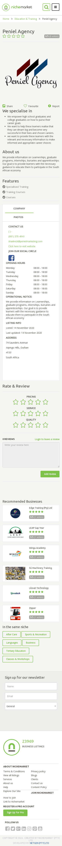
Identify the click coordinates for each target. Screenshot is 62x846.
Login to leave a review (47, 439)
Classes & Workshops (17, 659)
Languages (12, 642)
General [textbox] (10, 706)
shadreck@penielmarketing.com (25, 241)
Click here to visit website (21, 246)
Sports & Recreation (36, 634)
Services (7, 779)
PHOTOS (18, 217)
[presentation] (30, 718)
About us (8, 783)
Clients (34, 779)
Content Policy (39, 787)
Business (30, 642)
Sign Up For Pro (15, 812)
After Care (11, 634)
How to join (9, 797)
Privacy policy (38, 771)
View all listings (11, 775)
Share (7, 106)
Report (54, 106)
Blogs (34, 775)
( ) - (10, 231)
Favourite (31, 106)
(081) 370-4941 (16, 236)
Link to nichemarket (13, 801)
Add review (50, 474)
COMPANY (19, 208)
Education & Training (26, 18)
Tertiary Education (16, 650)
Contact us (37, 783)
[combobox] (31, 706)
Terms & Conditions (14, 771)
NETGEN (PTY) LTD (39, 843)
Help (5, 787)
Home (6, 18)
